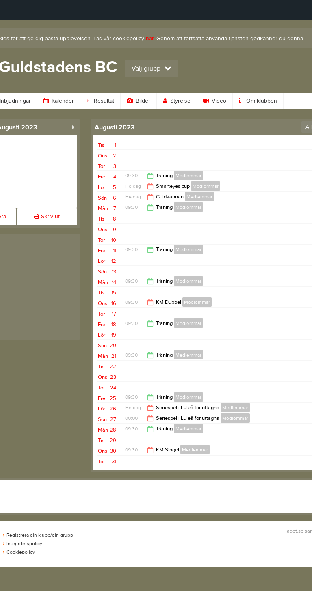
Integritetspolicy (22, 543)
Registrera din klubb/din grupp (38, 535)
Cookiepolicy (19, 552)
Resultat (100, 101)
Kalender (58, 101)
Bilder (138, 101)
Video (214, 101)
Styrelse (177, 101)
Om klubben (258, 101)
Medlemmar (189, 175)
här (150, 38)
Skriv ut (47, 216)
